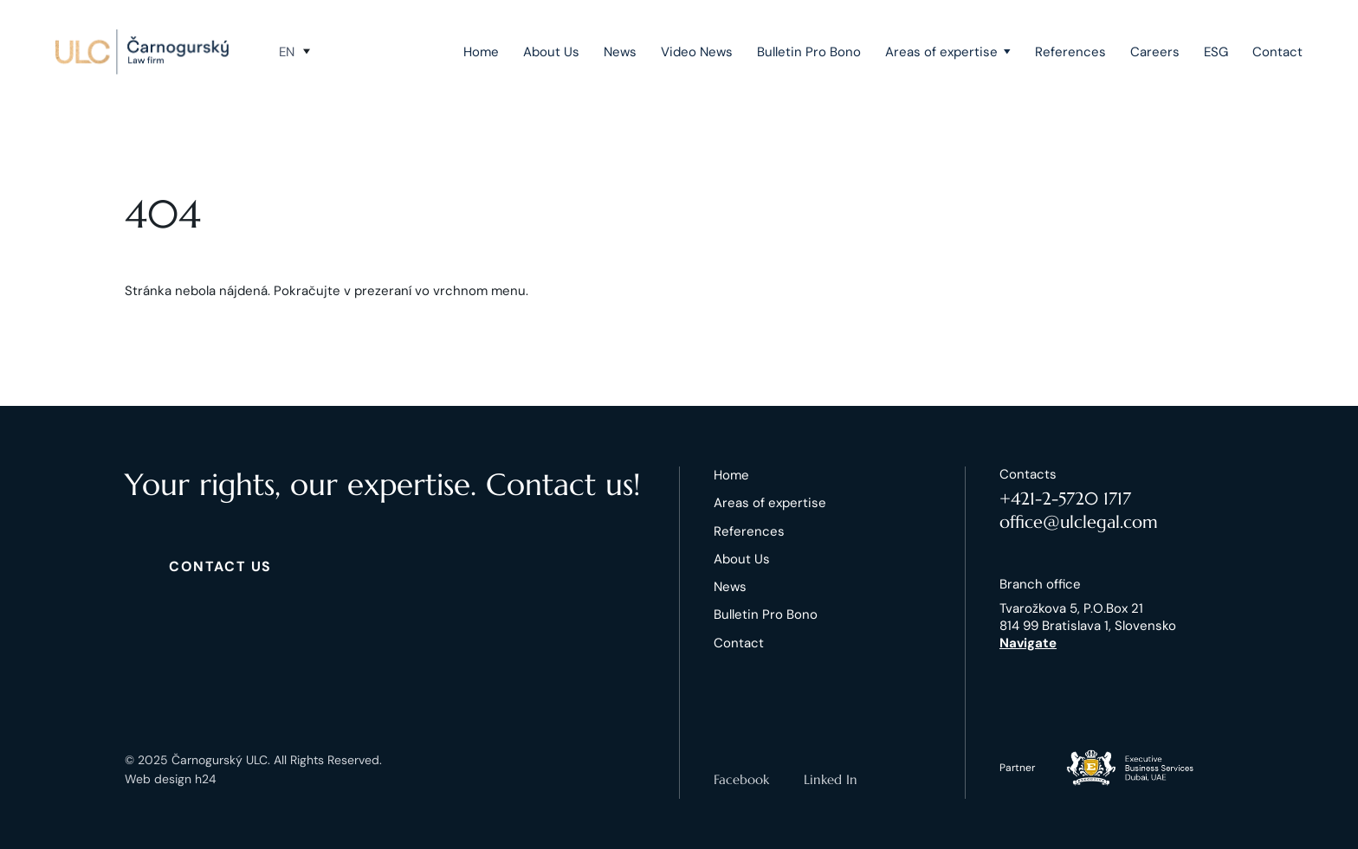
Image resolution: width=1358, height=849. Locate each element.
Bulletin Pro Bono (809, 52)
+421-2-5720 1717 (1065, 499)
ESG (1216, 52)
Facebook (741, 779)
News (620, 52)
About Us (551, 52)
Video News (697, 52)
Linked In (830, 779)
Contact (1277, 52)
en (286, 52)
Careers (1155, 52)
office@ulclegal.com (1078, 522)
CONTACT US (220, 566)
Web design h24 (171, 779)
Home (481, 52)
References (1070, 52)
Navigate (1028, 643)
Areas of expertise (941, 52)
